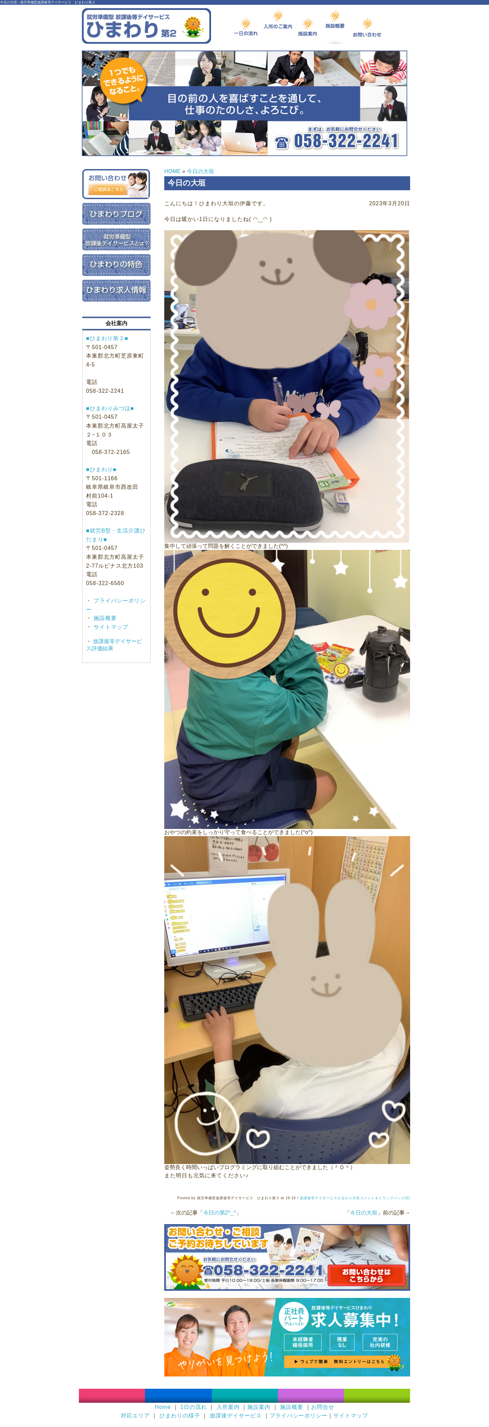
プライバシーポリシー (298, 1415)
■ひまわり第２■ (107, 338)
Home (163, 1407)
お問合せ (322, 1407)
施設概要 (104, 618)
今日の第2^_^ (219, 1213)
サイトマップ (110, 627)
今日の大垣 (200, 171)
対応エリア (135, 1415)
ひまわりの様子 (179, 1415)
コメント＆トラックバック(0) (385, 1198)
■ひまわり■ (101, 469)
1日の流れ (193, 1407)
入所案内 (228, 1407)
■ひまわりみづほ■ (110, 408)
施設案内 (258, 1407)
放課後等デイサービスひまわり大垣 (330, 1198)
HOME (172, 171)
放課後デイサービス (236, 1415)
